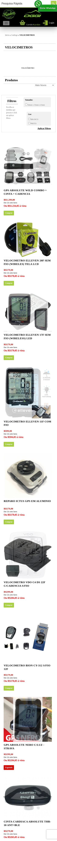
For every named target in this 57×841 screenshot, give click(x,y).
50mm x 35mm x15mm (36, 105)
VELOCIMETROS (27, 35)
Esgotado (8, 767)
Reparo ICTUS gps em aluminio (27, 501)
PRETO (33, 123)
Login (51, 22)
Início (7, 35)
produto (33, 25)
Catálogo (14, 35)
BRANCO (34, 119)
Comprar (8, 213)
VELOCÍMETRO (27, 68)
